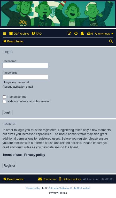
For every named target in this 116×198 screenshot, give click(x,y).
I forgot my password (16, 82)
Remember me (14, 96)
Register (9, 165)
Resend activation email (18, 86)
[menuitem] (36, 34)
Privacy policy (34, 155)
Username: (10, 61)
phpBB (45, 188)
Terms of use (12, 155)
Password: (10, 72)
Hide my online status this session (26, 101)
